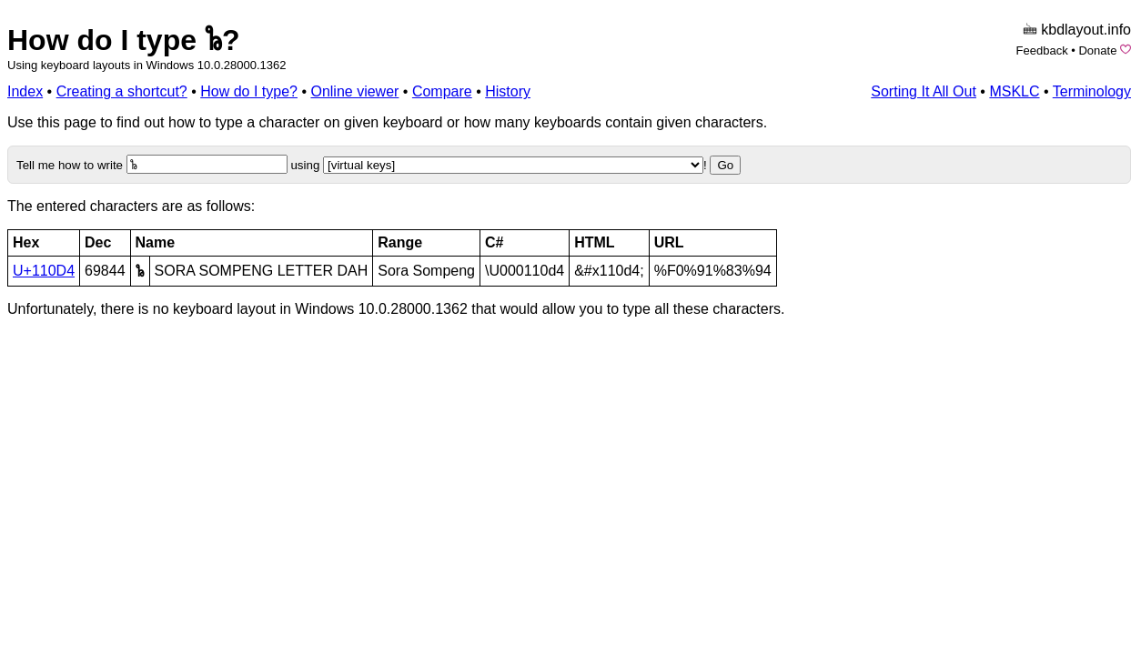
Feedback (1042, 50)
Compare (442, 91)
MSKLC (1014, 91)
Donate (1097, 50)
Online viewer (354, 91)
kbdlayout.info (1086, 29)
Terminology (1092, 91)
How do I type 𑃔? (123, 40)
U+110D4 (44, 270)
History (507, 91)
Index (25, 91)
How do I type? (249, 91)
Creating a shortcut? (121, 91)
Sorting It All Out (923, 91)
